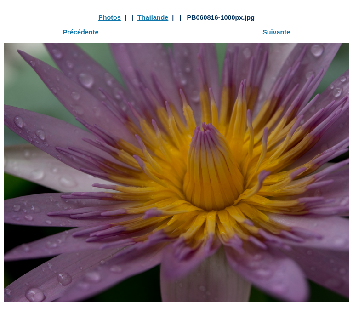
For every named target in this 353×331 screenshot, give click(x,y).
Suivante (276, 32)
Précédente (81, 32)
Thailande (152, 17)
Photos (109, 17)
